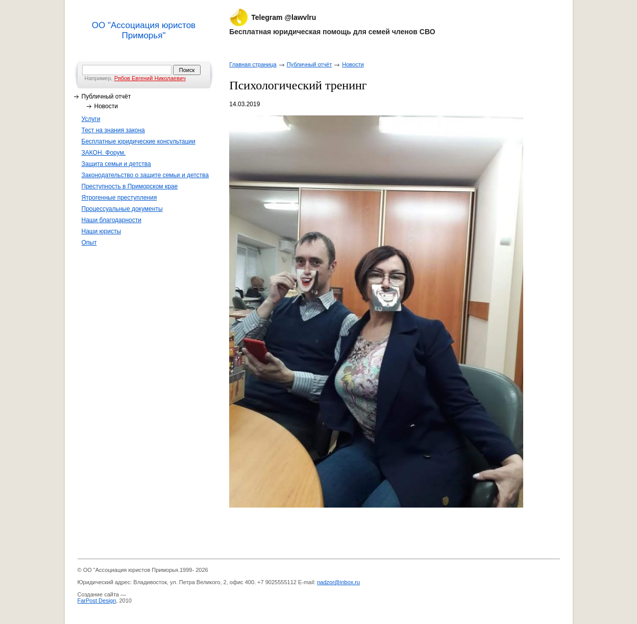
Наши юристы (101, 231)
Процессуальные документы (122, 208)
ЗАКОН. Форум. (104, 152)
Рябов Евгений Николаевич (150, 78)
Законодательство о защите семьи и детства (145, 175)
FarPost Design (97, 600)
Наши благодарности (111, 220)
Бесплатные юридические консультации (138, 141)
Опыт (89, 242)
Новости (106, 106)
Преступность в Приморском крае (130, 186)
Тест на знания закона (113, 130)
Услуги (91, 119)
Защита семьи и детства (116, 163)
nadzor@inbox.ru (338, 582)
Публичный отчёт (106, 96)
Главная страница (252, 64)
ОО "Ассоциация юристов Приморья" (143, 30)
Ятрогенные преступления (119, 197)
